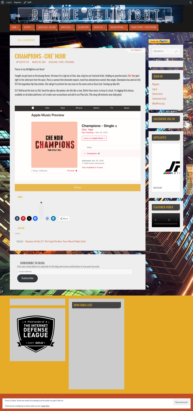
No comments (136, 50)
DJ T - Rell (44, 241)
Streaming (69, 62)
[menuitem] (2, 2)
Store (61, 62)
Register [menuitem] (17, 2)
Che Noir (37, 241)
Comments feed (159, 99)
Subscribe (27, 278)
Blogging (53, 62)
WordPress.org (158, 103)
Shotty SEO (24, 62)
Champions (29, 241)
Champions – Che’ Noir (40, 56)
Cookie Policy (45, 406)
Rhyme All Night (74, 241)
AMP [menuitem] (27, 2)
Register (155, 84)
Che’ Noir (131, 76)
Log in (154, 89)
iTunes (65, 241)
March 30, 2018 (39, 62)
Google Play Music (55, 241)
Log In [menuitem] (9, 2)
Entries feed (157, 94)
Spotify (83, 241)
